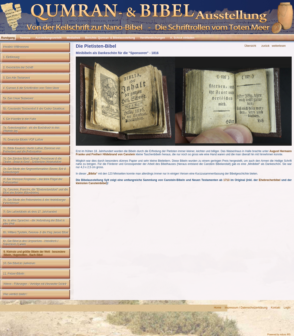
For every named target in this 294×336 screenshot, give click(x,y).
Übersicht (250, 45)
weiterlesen (279, 45)
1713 (226, 180)
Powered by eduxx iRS (279, 334)
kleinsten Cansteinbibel (91, 183)
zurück (265, 45)
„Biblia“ (92, 173)
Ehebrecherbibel (269, 180)
